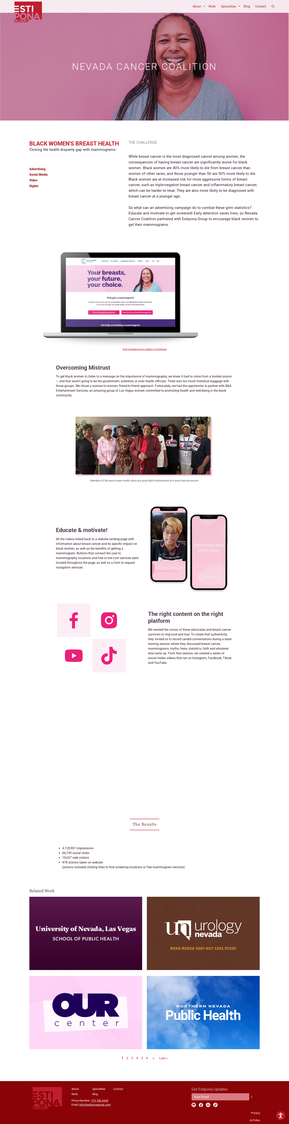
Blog (247, 6)
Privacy (255, 1113)
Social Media (38, 174)
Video (33, 180)
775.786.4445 (99, 1100)
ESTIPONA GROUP (28, 6)
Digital (33, 186)
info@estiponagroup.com (95, 1104)
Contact (260, 6)
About (197, 6)
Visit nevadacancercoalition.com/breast (144, 349)
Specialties (228, 6)
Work (212, 6)
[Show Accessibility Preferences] (280, 1115)
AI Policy (255, 1120)
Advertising (37, 169)
